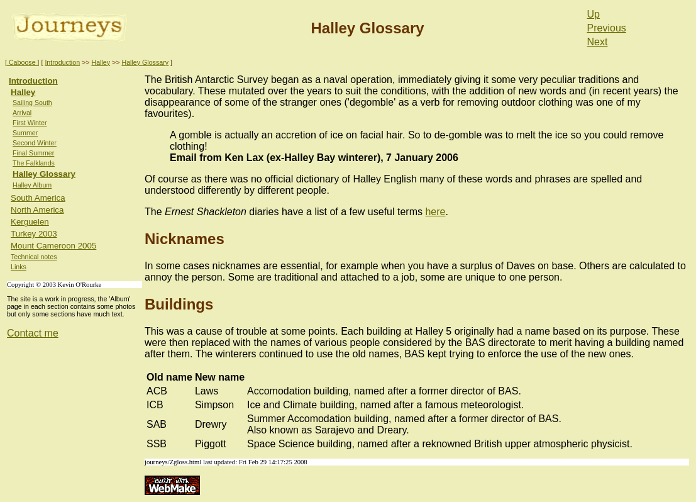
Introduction (62, 62)
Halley (100, 62)
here (435, 211)
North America (37, 210)
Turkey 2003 (34, 233)
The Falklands (34, 163)
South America (38, 198)
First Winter (30, 122)
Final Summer (33, 153)
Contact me (32, 333)
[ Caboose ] (22, 62)
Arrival (22, 112)
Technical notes (34, 256)
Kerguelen (30, 221)
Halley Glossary (144, 62)
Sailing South (32, 102)
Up (593, 14)
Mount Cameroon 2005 (53, 245)
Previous (606, 28)
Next (597, 41)
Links (18, 267)
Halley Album (32, 185)
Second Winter (35, 143)
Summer (25, 133)
